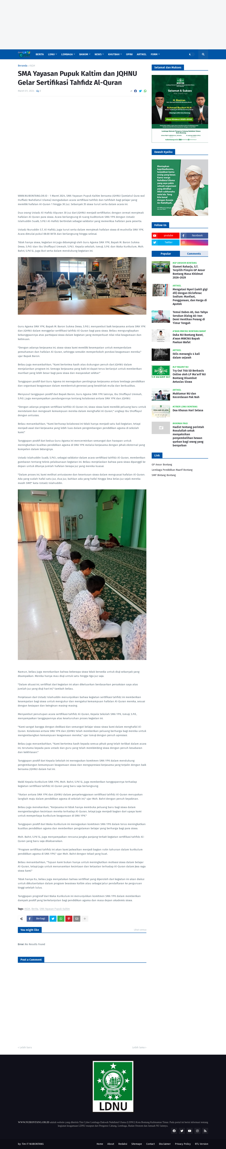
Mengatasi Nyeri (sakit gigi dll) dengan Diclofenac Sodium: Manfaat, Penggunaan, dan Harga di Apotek (190, 297)
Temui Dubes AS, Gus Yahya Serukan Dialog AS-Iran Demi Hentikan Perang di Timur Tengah (190, 317)
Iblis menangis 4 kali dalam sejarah (186, 355)
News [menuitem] (98, 54)
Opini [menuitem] (129, 54)
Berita (34, 909)
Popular (166, 253)
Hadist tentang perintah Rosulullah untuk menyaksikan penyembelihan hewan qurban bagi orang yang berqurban (188, 436)
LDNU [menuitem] (51, 54)
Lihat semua (140, 929)
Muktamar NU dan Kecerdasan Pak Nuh (186, 395)
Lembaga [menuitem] (67, 54)
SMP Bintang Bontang (164, 475)
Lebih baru (26, 1047)
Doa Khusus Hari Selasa (188, 410)
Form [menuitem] (154, 54)
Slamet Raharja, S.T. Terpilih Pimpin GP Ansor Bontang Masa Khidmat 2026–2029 (189, 272)
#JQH (32, 66)
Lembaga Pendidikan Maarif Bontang (172, 469)
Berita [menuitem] (40, 54)
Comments (194, 253)
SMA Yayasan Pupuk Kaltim (55, 909)
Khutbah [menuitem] (114, 54)
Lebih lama (138, 1047)
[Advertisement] (106, 24)
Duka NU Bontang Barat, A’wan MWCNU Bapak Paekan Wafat (188, 338)
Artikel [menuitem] (142, 54)
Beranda (22, 66)
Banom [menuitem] (83, 54)
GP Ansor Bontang (162, 464)
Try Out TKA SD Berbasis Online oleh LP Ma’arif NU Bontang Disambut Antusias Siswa (189, 376)
